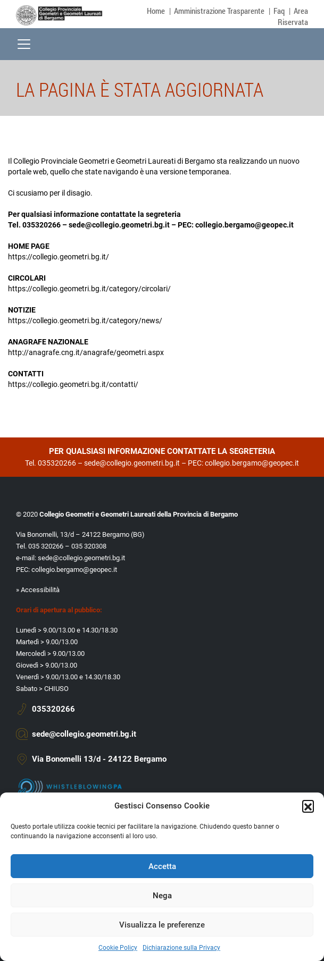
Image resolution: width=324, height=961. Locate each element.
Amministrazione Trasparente (219, 10)
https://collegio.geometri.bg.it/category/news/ (85, 320)
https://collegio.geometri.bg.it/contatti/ (73, 384)
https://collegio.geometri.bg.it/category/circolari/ (89, 288)
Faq (279, 10)
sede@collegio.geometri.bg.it (119, 225)
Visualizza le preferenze (162, 925)
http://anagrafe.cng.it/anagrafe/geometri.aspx (86, 352)
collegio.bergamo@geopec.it (244, 225)
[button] (308, 805)
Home (156, 10)
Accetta (162, 866)
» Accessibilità (38, 590)
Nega (162, 895)
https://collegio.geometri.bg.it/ (58, 256)
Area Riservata (293, 16)
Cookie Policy (117, 947)
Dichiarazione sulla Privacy (181, 947)
